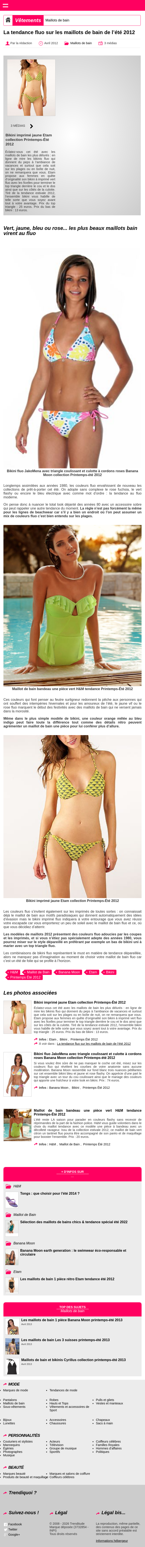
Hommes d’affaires (109, 1448)
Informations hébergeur (112, 1540)
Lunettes (9, 1423)
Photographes (12, 1452)
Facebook (15, 1524)
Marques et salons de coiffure (69, 1473)
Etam (93, 972)
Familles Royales (107, 1445)
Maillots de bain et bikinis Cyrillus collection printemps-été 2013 (73, 1360)
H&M (14, 972)
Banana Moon (69, 972)
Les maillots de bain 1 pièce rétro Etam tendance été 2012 (67, 1279)
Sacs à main (104, 1423)
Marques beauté (14, 1473)
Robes (53, 1400)
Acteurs (54, 1441)
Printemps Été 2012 (25, 977)
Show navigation (5, 5)
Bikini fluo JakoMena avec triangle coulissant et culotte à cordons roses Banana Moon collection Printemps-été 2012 (88, 1056)
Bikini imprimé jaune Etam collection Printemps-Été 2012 (80, 1002)
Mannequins (11, 1445)
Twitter (12, 1529)
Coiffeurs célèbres (108, 1441)
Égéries (8, 1448)
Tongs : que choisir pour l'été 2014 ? (49, 1193)
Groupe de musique (62, 1448)
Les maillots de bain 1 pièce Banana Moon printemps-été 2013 (71, 1320)
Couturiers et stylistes (18, 1441)
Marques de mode (15, 1390)
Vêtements (28, 20)
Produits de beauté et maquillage (25, 1477)
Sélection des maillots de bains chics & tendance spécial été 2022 (74, 1222)
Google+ (14, 1534)
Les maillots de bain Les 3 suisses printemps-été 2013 (65, 1340)
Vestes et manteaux (109, 1403)
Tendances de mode (63, 1390)
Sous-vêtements (14, 1406)
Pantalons (10, 1400)
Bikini (110, 972)
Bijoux (7, 1420)
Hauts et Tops (58, 1403)
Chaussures (57, 1423)
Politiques (102, 1452)
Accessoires (57, 1420)
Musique (9, 1455)
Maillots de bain (57, 20)
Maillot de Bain (38, 972)
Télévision (56, 1445)
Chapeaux (103, 1420)
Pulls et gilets (105, 1400)
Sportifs (54, 1452)
